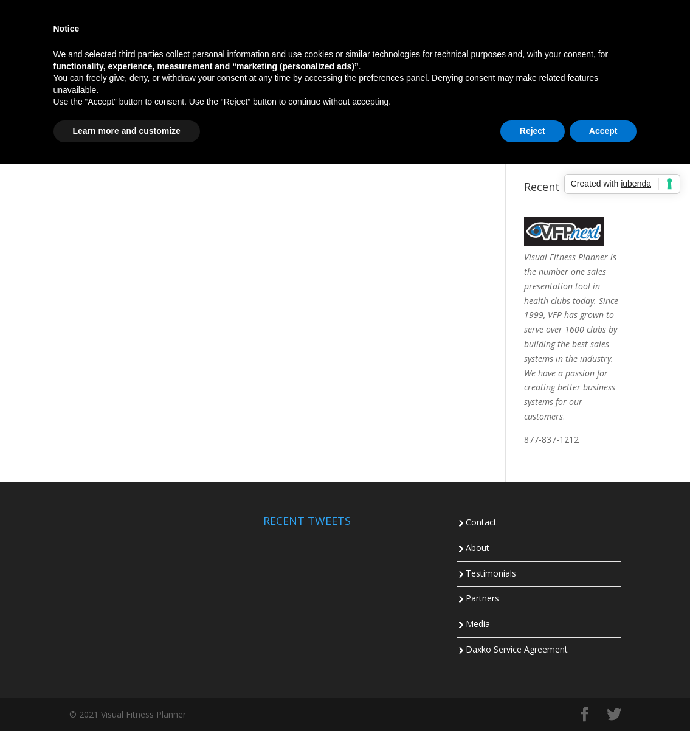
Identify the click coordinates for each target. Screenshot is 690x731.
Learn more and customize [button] (127, 131)
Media (478, 623)
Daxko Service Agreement (517, 649)
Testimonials (491, 573)
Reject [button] (532, 131)
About (477, 547)
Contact (481, 522)
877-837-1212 (551, 439)
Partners (482, 598)
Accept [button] (603, 131)
